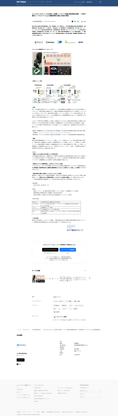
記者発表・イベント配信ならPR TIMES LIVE (43, 393)
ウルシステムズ (79, 305)
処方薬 (75, 308)
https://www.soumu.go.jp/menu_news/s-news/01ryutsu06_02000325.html (55, 132)
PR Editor (36, 401)
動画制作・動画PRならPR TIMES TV (41, 390)
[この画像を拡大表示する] (38, 278)
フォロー (20, 360)
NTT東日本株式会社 (36, 329)
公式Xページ (82, 394)
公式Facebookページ (84, 387)
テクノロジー (23, 4)
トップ (19, 329)
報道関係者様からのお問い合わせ (53, 412)
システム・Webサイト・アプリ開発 (62, 301)
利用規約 (43, 412)
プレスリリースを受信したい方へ (23, 394)
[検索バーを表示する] (100, 2)
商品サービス (57, 297)
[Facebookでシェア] (75, 21)
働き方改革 (56, 312)
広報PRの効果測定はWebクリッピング (42, 398)
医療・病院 (77, 301)
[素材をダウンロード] (82, 21)
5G (59, 308)
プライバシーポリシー (26, 412)
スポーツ (81, 4)
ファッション (55, 4)
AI (70, 308)
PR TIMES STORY (37, 387)
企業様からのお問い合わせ (67, 412)
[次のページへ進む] (89, 278)
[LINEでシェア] (78, 21)
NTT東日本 (56, 305)
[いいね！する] (68, 21)
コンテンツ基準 (36, 412)
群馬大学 (64, 305)
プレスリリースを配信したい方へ (23, 397)
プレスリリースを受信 (79, 2)
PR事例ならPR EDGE (62, 393)
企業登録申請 (89, 2)
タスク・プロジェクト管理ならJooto (65, 387)
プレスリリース (26, 329)
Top (18, 4)
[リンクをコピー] (85, 21)
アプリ (35, 4)
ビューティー (47, 4)
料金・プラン (19, 392)
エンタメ (40, 4)
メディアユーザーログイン (50, 249)
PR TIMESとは (20, 389)
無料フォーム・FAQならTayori (64, 390)
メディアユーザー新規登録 (68, 249)
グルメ (75, 4)
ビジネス (70, 4)
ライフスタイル (63, 4)
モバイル (30, 4)
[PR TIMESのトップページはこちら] (34, 2)
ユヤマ (70, 305)
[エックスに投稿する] (72, 21)
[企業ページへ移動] (21, 345)
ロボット (65, 308)
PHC (55, 308)
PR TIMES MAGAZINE (38, 396)
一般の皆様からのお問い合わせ (81, 412)
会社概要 (18, 412)
